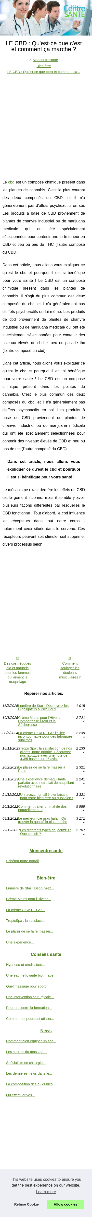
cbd (11, 182)
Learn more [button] (46, 1192)
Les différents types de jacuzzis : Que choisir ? (45, 831)
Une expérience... (20, 942)
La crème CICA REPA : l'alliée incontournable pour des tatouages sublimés (45, 736)
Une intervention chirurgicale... (30, 997)
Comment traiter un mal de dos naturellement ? (42, 808)
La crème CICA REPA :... (25, 910)
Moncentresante (45, 60)
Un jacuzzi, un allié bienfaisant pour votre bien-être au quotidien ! (46, 796)
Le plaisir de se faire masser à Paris (41, 769)
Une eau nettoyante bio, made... (31, 975)
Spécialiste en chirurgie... (26, 1063)
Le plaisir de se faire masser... (29, 931)
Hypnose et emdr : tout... (25, 965)
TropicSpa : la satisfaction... (27, 921)
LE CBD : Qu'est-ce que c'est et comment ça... (43, 72)
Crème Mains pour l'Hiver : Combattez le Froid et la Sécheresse (39, 721)
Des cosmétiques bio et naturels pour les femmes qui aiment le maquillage (17, 672)
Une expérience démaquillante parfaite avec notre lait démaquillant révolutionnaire (46, 783)
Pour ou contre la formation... (29, 1008)
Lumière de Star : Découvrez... (30, 888)
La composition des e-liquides (29, 1084)
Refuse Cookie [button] (26, 1204)
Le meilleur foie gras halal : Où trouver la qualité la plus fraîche (42, 820)
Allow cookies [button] (65, 1204)
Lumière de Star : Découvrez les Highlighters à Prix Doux (43, 707)
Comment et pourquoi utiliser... (30, 1019)
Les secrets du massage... (26, 1052)
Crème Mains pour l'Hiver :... (28, 899)
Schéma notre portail (22, 861)
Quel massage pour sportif (27, 986)
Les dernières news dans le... (29, 1073)
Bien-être (44, 66)
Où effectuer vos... (20, 1095)
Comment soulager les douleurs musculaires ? (70, 670)
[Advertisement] (46, 123)
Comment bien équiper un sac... (31, 1041)
